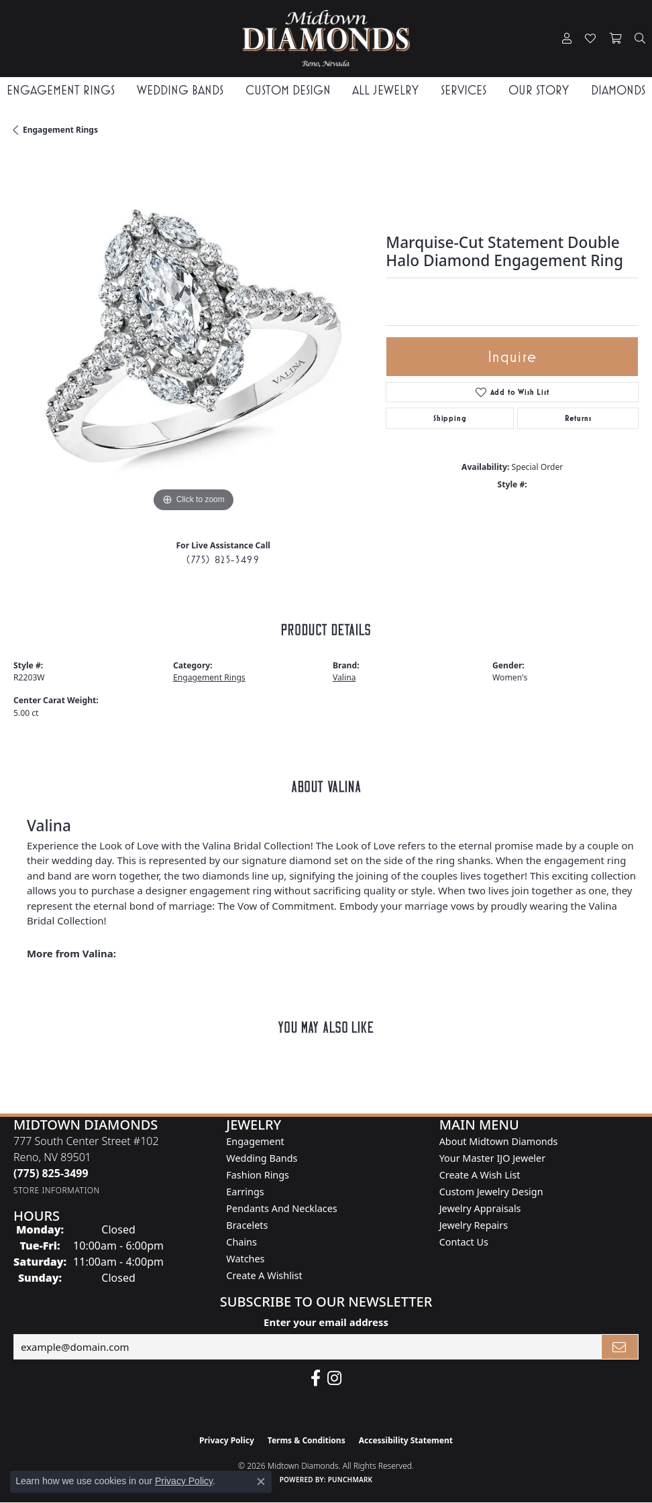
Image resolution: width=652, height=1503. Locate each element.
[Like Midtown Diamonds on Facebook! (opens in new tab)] (316, 1378)
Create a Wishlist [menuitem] (264, 1275)
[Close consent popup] (261, 1482)
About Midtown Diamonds (498, 1141)
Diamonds (618, 90)
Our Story (538, 90)
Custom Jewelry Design (491, 1191)
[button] (567, 39)
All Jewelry (385, 90)
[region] (192, 335)
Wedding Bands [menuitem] (261, 1158)
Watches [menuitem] (245, 1258)
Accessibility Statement (406, 1440)
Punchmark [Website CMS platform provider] (350, 1479)
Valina (344, 677)
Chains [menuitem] (241, 1242)
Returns (578, 418)
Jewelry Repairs (473, 1225)
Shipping (449, 418)
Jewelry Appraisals (480, 1208)
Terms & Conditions (306, 1440)
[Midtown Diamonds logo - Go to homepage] (326, 38)
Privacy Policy (226, 1440)
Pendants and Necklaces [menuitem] (281, 1208)
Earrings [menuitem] (245, 1191)
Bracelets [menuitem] (247, 1225)
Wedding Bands (180, 90)
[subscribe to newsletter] (620, 1347)
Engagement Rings (61, 90)
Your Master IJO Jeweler (492, 1158)
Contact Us (463, 1242)
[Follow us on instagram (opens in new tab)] (334, 1378)
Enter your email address (326, 1322)
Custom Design (288, 90)
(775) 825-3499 (223, 559)
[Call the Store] (51, 1173)
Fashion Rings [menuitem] (257, 1174)
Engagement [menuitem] (255, 1141)
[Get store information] (56, 1190)
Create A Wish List (480, 1174)
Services (463, 90)
